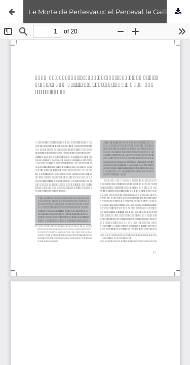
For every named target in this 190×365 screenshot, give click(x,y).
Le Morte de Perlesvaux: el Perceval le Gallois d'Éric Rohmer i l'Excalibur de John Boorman (109, 12)
